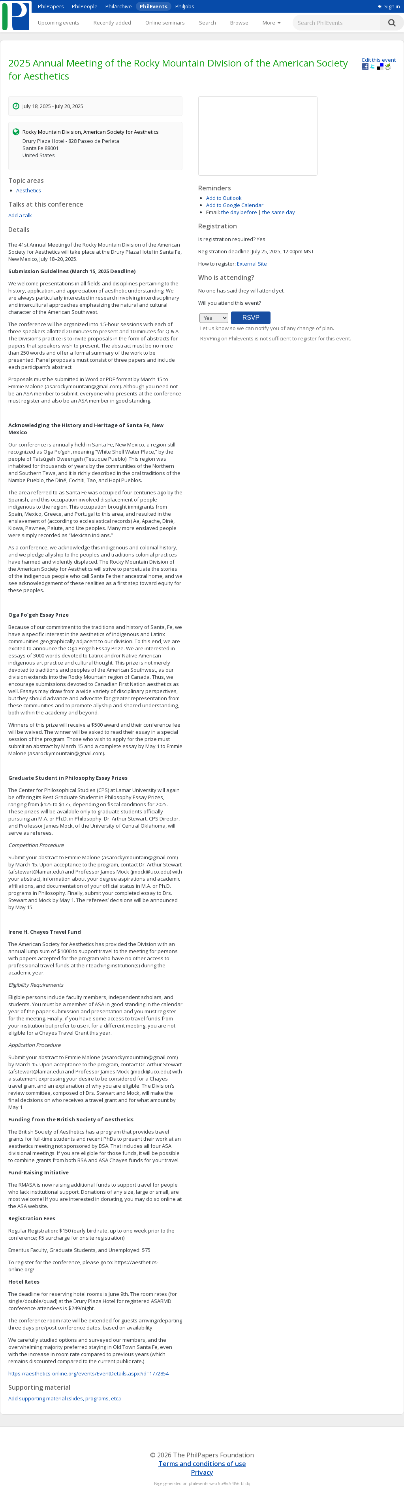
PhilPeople (85, 6)
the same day (278, 212)
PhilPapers (51, 6)
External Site (252, 263)
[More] (271, 22)
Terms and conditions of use (202, 1463)
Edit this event (379, 59)
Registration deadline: (224, 251)
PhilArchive (118, 6)
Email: (213, 212)
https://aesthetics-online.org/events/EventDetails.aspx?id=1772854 (88, 1373)
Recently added (112, 22)
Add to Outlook (224, 197)
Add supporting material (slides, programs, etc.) (64, 1398)
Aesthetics (28, 190)
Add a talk (20, 215)
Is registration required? (227, 239)
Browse (239, 22)
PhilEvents (153, 6)
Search (207, 22)
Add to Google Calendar (234, 205)
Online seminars (165, 22)
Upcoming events (58, 22)
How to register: (217, 263)
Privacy (202, 1472)
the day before (239, 212)
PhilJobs (184, 6)
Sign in (389, 6)
